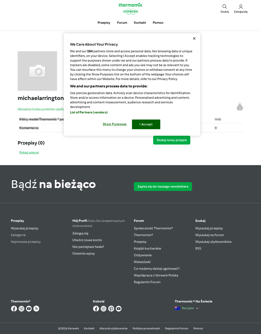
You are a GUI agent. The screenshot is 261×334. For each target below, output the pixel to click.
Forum (139, 221)
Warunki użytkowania (113, 328)
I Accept (146, 124)
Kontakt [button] (140, 23)
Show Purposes (115, 124)
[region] (132, 84)
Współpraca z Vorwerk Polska (156, 275)
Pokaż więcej (29, 152)
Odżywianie (143, 255)
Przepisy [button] (104, 23)
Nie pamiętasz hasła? (88, 247)
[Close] (194, 38)
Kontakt (89, 328)
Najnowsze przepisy (26, 242)
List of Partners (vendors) (89, 112)
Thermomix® (143, 235)
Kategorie (18, 235)
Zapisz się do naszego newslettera (162, 186)
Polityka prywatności (146, 328)
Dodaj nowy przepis (172, 140)
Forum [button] (122, 23)
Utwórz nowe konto (87, 240)
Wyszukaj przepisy (24, 228)
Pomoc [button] (158, 23)
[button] (225, 8)
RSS (198, 248)
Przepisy (17, 221)
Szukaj (200, 221)
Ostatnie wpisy (83, 253)
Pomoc (198, 328)
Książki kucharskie (147, 248)
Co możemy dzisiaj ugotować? (156, 269)
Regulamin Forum (147, 282)
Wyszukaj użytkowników (213, 242)
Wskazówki (142, 262)
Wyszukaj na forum (209, 235)
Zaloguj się (80, 233)
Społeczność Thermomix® (153, 228)
